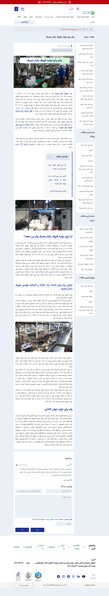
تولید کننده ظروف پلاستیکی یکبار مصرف (86, 97)
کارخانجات (28, 554)
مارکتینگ (52, 592)
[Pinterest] (68, 584)
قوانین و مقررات (76, 555)
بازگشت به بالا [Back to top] (23, 593)
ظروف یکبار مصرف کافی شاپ (86, 55)
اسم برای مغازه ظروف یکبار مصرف (86, 106)
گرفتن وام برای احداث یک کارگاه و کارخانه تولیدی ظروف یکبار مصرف (43, 294)
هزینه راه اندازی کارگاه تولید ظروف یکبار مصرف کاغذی (85, 310)
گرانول (91, 291)
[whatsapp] (73, 584)
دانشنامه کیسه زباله (87, 269)
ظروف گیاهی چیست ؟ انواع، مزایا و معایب (86, 72)
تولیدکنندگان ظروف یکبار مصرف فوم (85, 81)
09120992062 (54, 2)
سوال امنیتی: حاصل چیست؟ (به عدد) (52, 526)
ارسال (37, 537)
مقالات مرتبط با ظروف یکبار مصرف (86, 231)
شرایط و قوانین (90, 592)
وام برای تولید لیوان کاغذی (58, 417)
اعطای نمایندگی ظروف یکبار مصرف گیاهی (86, 47)
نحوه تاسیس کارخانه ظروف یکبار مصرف (87, 114)
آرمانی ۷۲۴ (24, 144)
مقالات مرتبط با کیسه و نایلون (86, 248)
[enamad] (18, 584)
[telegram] (58, 584)
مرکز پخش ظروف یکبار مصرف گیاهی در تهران (86, 89)
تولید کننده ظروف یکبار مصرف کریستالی (86, 123)
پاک (22, 537)
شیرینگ (90, 302)
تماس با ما (41, 555)
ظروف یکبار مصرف (61, 93)
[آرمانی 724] (88, 7)
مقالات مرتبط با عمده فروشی (86, 240)
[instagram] (63, 584)
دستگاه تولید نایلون (87, 296)
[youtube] (83, 584)
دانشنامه (16, 554)
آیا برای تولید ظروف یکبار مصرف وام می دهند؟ (48, 244)
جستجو (77, 9)
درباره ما (63, 555)
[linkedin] (78, 584)
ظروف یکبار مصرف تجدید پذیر (85, 64)
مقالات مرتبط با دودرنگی (85, 264)
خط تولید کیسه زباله (87, 286)
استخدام (52, 554)
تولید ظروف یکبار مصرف (23, 111)
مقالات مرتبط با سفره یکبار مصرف (86, 257)
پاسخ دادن (67, 488)
